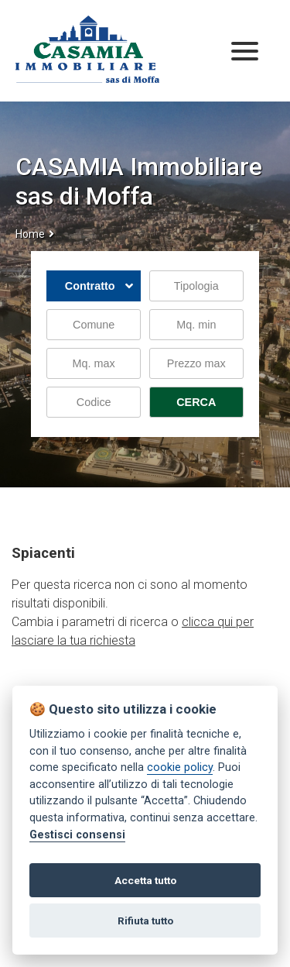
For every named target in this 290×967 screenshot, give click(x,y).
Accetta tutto (145, 880)
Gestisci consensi (77, 834)
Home (30, 234)
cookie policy (180, 767)
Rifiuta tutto (145, 920)
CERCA (196, 402)
